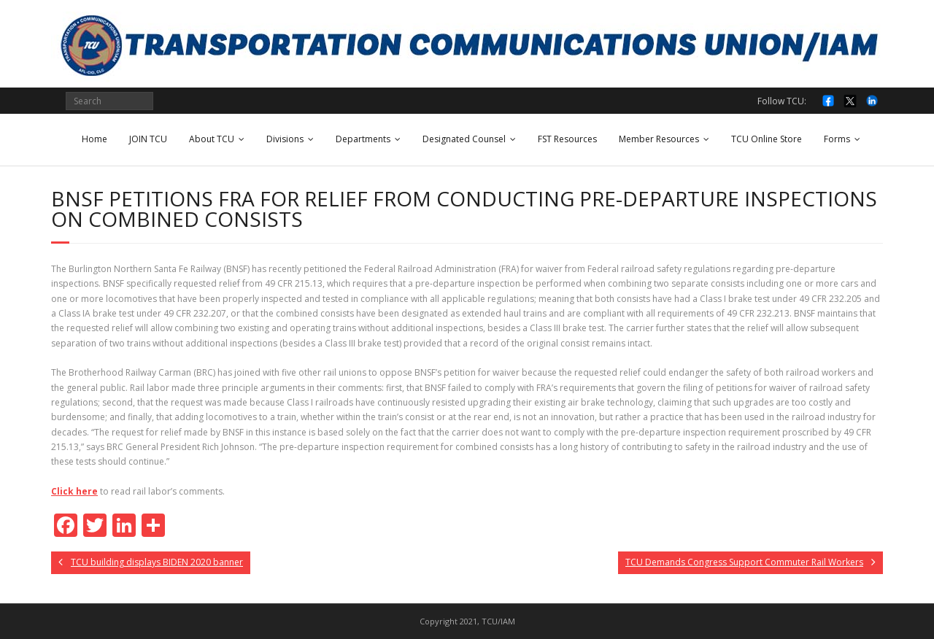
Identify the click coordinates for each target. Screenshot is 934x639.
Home (94, 139)
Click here (74, 491)
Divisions (285, 139)
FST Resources (567, 139)
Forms (837, 139)
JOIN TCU (148, 139)
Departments (363, 139)
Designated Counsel (464, 139)
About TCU (211, 139)
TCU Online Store (766, 139)
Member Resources (659, 139)
